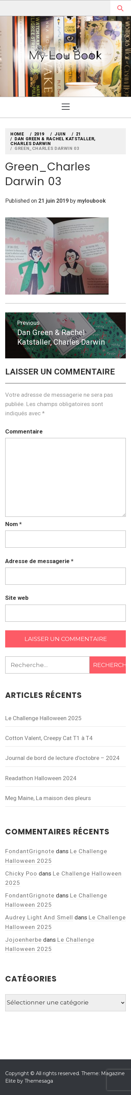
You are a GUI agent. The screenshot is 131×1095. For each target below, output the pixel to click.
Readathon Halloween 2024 (41, 778)
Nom (13, 524)
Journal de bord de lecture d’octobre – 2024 (62, 757)
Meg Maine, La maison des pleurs (48, 798)
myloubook (91, 201)
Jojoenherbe (23, 939)
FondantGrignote (29, 851)
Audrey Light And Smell (39, 917)
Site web (17, 597)
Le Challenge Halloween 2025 (43, 718)
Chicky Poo (21, 873)
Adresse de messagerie (39, 561)
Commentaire (24, 431)
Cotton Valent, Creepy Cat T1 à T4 (49, 738)
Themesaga (38, 1081)
